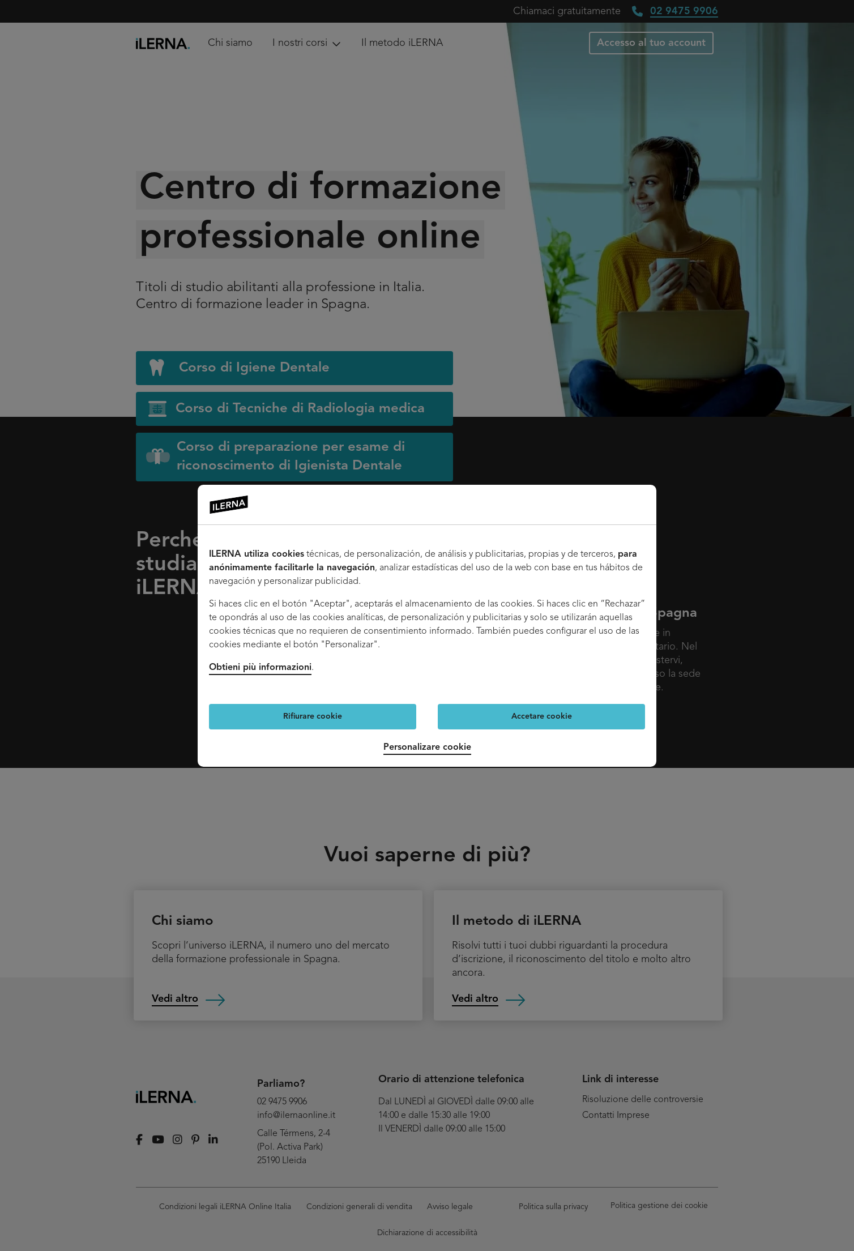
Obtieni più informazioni (260, 667)
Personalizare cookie (427, 747)
